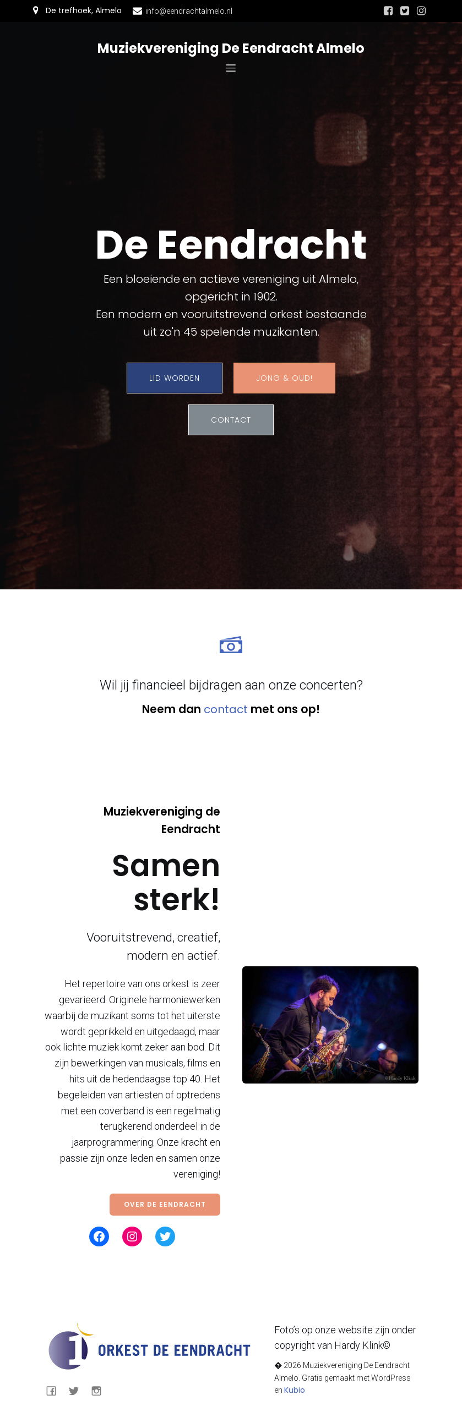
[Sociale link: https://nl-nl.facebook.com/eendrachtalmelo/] (388, 11)
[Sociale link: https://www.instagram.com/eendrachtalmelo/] (421, 11)
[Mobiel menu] (231, 67)
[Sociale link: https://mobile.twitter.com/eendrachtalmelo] (404, 11)
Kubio (294, 1390)
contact (226, 709)
